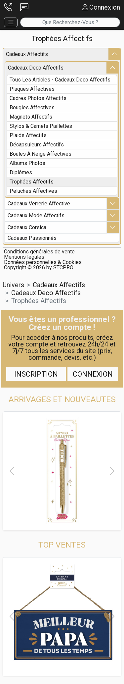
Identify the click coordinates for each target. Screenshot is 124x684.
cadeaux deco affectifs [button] (46, 293)
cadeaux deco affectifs (35, 68)
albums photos (27, 163)
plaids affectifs (28, 135)
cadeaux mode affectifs (36, 215)
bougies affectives (32, 107)
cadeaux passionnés (32, 238)
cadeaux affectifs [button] (59, 285)
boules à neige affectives (40, 154)
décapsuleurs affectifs (37, 144)
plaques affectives (32, 89)
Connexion (93, 374)
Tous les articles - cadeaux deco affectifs (60, 80)
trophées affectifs (32, 182)
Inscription (36, 374)
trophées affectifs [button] (38, 301)
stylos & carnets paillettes (41, 126)
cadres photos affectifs (38, 98)
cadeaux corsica (27, 227)
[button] (8, 7)
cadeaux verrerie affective (39, 203)
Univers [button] (13, 285)
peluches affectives (33, 191)
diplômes (21, 172)
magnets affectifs (31, 117)
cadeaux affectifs (27, 54)
